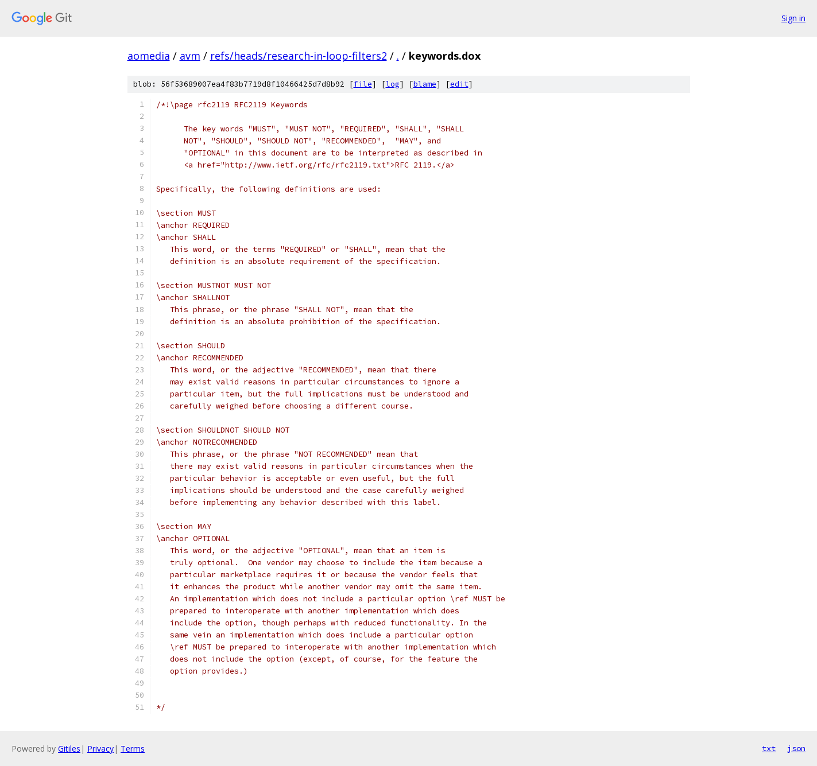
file (363, 84)
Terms (133, 748)
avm (190, 56)
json (796, 748)
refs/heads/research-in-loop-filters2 (298, 56)
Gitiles (69, 748)
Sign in (793, 18)
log (393, 84)
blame (424, 84)
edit (459, 84)
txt (769, 748)
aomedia (148, 56)
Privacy (100, 748)
